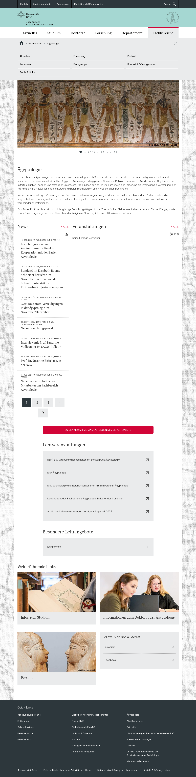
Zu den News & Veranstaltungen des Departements (98, 429)
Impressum (131, 770)
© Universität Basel (27, 770)
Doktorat (78, 33)
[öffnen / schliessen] (175, 43)
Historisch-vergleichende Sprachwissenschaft (150, 733)
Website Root (21, 43)
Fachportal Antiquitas (83, 751)
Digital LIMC (78, 721)
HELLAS (76, 739)
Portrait (131, 56)
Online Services (25, 727)
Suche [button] (170, 4)
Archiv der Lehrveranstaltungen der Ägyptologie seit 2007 (98, 511)
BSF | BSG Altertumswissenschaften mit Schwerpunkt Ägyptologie (98, 459)
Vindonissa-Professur (138, 761)
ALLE (65, 226)
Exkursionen (98, 546)
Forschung (103, 33)
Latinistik (131, 745)
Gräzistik (131, 727)
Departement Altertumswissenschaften (39, 23)
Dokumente (63, 4)
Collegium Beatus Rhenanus (86, 745)
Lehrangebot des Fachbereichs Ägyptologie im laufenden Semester (98, 498)
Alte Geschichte (135, 721)
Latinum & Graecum (82, 733)
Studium (54, 33)
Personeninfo (24, 739)
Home (88, 770)
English (24, 4)
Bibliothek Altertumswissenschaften (90, 715)
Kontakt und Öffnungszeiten (88, 4)
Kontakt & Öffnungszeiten (141, 64)
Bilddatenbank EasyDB (83, 727)
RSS (174, 234)
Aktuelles (30, 33)
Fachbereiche (163, 33)
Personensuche (25, 733)
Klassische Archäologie (139, 739)
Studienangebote (42, 4)
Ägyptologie (133, 715)
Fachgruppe (80, 64)
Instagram (139, 647)
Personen (25, 64)
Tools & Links (27, 72)
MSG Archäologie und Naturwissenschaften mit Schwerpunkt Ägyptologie (98, 485)
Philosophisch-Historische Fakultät (61, 770)
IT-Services (23, 721)
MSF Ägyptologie (98, 472)
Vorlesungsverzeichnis (29, 715)
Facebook (139, 659)
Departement (132, 33)
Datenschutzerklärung (108, 770)
